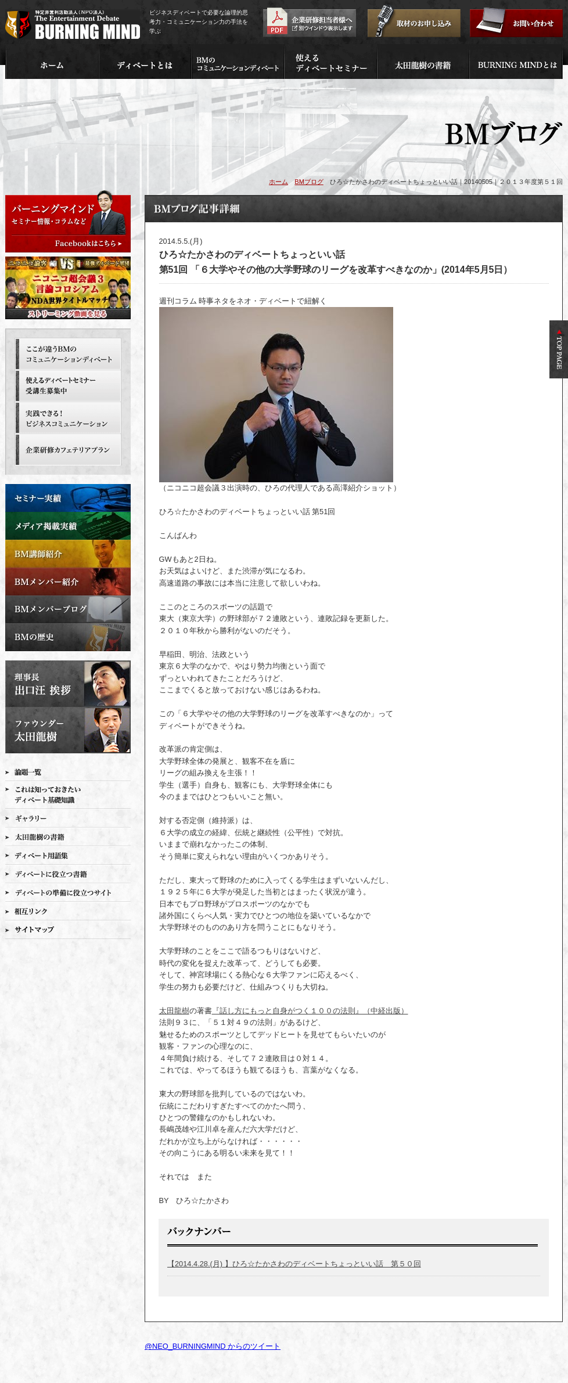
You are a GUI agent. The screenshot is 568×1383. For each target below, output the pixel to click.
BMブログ (308, 181)
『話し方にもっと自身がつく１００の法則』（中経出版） (310, 1010)
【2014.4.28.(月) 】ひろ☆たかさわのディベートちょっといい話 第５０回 (294, 1263)
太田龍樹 (174, 1010)
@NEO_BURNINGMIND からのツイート (213, 1346)
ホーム (278, 181)
